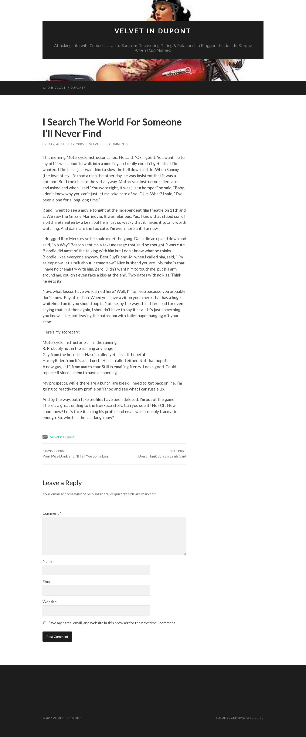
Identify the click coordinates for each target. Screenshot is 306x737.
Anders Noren (242, 718)
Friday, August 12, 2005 (63, 144)
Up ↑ (261, 718)
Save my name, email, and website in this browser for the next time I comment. (112, 622)
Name (47, 561)
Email (46, 581)
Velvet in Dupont (153, 31)
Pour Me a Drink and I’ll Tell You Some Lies (75, 453)
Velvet (95, 144)
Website (49, 602)
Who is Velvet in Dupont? (63, 87)
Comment (51, 513)
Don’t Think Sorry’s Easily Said (162, 453)
